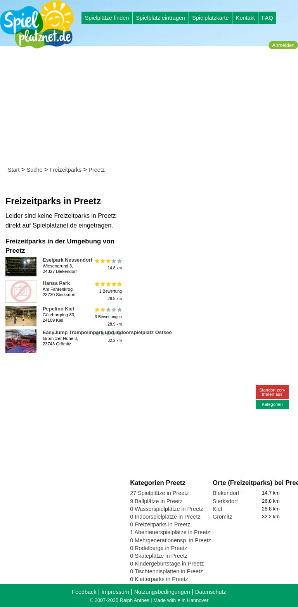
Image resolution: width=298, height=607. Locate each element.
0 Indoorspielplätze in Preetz (165, 517)
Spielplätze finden (107, 18)
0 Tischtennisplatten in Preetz (166, 571)
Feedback (84, 592)
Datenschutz (210, 592)
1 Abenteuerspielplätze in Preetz (170, 532)
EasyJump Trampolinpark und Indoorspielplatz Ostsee (107, 332)
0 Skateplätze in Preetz (158, 556)
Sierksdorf (225, 501)
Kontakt (245, 18)
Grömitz (222, 517)
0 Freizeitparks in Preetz (160, 524)
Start (13, 170)
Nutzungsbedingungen (162, 592)
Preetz (96, 170)
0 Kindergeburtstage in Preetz (167, 563)
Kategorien (272, 404)
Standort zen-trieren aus (272, 392)
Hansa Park (56, 283)
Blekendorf (226, 493)
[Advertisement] (151, 107)
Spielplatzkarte (210, 18)
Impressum (115, 592)
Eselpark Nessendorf (67, 260)
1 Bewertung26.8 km (108, 291)
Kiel (217, 509)
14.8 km (108, 264)
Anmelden (283, 45)
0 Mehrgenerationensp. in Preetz (170, 540)
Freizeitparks (65, 170)
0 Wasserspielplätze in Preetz (166, 509)
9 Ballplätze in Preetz (156, 501)
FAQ (267, 18)
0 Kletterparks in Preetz (159, 579)
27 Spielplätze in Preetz (159, 493)
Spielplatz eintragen (160, 18)
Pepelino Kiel (58, 309)
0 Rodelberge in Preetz (158, 548)
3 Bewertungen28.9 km (108, 316)
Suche (35, 170)
